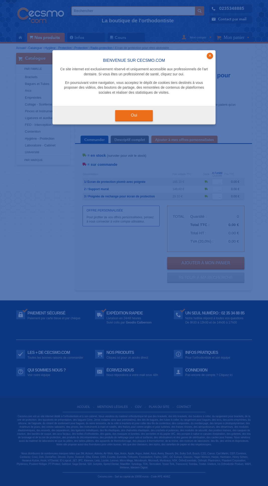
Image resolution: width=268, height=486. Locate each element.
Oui (134, 115)
